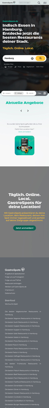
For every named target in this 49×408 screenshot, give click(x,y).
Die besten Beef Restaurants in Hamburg (21, 374)
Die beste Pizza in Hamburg (16, 345)
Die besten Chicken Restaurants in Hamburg (22, 360)
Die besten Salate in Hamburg (16, 337)
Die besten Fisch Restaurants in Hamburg (21, 378)
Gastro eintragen (24, 2)
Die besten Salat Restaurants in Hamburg (21, 333)
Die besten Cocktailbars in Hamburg (19, 401)
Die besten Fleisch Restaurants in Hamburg (22, 370)
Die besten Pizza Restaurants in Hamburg (21, 341)
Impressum (9, 290)
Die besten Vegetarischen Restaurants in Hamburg (23, 313)
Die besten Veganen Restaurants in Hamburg (22, 318)
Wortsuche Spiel (11, 304)
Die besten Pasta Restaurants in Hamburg (21, 349)
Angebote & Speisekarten (15, 274)
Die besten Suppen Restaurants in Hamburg (22, 326)
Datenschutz (10, 293)
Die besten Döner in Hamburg (17, 389)
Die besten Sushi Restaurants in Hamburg (21, 322)
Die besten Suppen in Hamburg (17, 330)
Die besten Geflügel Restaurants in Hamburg (22, 356)
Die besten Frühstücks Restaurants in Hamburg (23, 365)
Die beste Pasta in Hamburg (16, 352)
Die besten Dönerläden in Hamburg (19, 386)
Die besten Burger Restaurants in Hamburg (22, 404)
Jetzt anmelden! (24, 143)
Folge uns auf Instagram (14, 277)
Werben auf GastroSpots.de (15, 287)
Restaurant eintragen (13, 283)
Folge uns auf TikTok (13, 280)
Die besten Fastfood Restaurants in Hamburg (23, 382)
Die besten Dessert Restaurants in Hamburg (22, 393)
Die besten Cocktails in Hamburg (18, 397)
